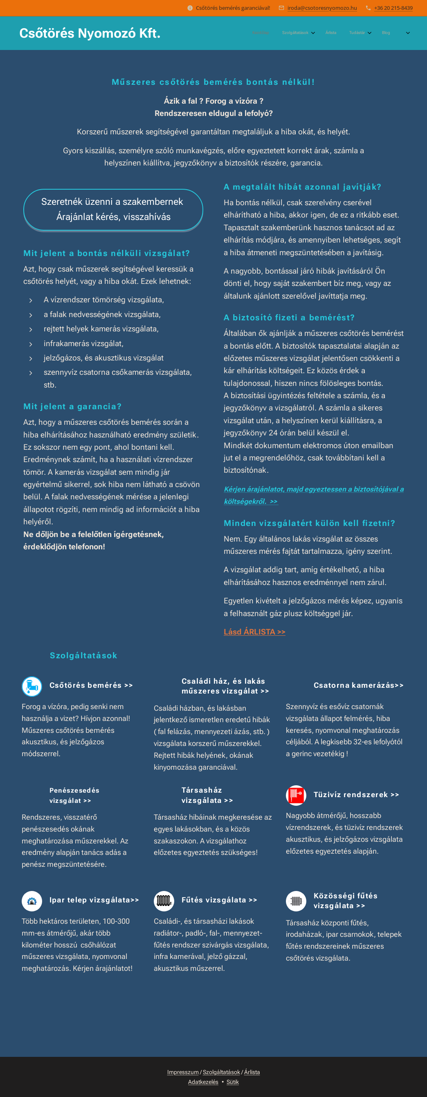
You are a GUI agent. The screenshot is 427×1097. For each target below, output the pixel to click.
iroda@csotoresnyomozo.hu (322, 7)
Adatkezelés (203, 1082)
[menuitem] (315, 33)
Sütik (233, 1082)
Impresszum (183, 1072)
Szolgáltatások (221, 1072)
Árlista (252, 1072)
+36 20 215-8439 (393, 7)
